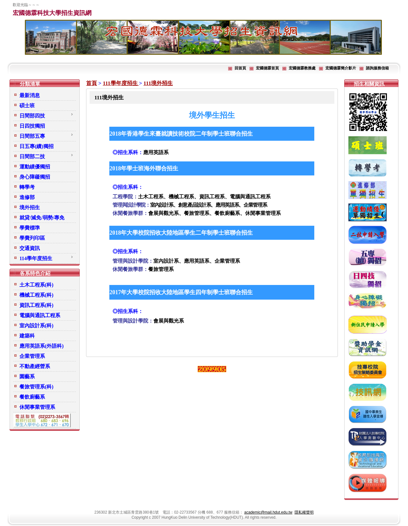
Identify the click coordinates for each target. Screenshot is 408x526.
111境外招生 (158, 83)
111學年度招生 (121, 83)
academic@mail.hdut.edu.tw (268, 512)
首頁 (91, 83)
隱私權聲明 (304, 512)
